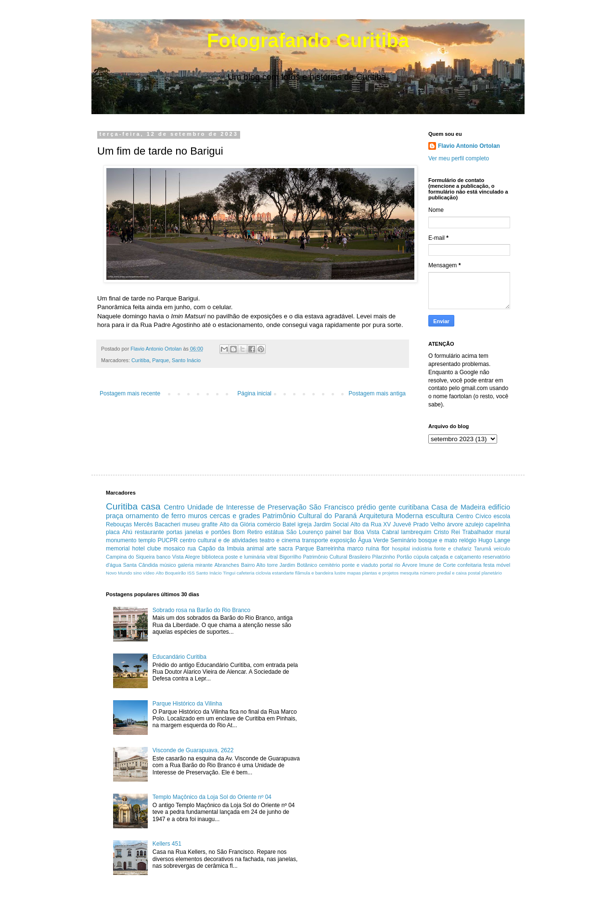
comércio (269, 524)
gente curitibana (404, 507)
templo (146, 540)
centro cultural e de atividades (218, 540)
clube (154, 548)
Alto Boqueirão (171, 572)
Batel (288, 524)
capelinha (498, 524)
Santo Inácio (186, 360)
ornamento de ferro (156, 516)
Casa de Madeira (458, 507)
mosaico (174, 548)
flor (386, 548)
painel (333, 532)
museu (191, 524)
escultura (439, 516)
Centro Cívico (473, 516)
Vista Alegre (186, 557)
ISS (190, 572)
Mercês (143, 524)
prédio (366, 507)
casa (151, 506)
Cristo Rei (447, 532)
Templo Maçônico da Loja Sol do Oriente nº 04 (212, 797)
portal (386, 565)
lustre (340, 572)
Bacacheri (167, 524)
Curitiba (140, 360)
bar (347, 532)
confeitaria (470, 565)
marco (355, 548)
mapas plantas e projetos (372, 572)
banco (163, 557)
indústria (422, 548)
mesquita (409, 572)
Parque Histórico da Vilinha (187, 703)
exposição (343, 540)
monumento (121, 540)
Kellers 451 (167, 843)
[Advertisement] (396, 658)
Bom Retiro (248, 532)
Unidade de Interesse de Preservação (247, 507)
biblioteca (213, 557)
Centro (174, 507)
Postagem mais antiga (377, 393)
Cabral (390, 532)
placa (113, 532)
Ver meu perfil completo (458, 158)
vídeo (148, 572)
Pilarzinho (383, 557)
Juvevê (402, 524)
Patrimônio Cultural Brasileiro (337, 557)
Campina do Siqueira (130, 557)
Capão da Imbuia (221, 548)
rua (192, 548)
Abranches (226, 565)
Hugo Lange (494, 540)
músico (168, 565)
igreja (304, 524)
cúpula (421, 557)
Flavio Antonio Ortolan (469, 146)
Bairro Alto (253, 565)
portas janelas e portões (199, 532)
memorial (117, 548)
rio (397, 565)
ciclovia (263, 572)
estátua (274, 532)
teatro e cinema (280, 540)
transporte (315, 540)
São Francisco (331, 507)
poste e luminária (245, 557)
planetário (492, 572)
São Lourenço (304, 532)
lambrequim (416, 532)
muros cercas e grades (224, 516)
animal (255, 548)
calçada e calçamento (456, 557)
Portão (404, 557)
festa (488, 565)
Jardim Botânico (298, 565)
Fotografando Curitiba (308, 40)
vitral (272, 557)
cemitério (329, 565)
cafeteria (246, 572)
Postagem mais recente (130, 393)
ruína (372, 548)
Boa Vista (366, 532)
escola (501, 516)
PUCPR (167, 540)
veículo (502, 548)
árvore (455, 524)
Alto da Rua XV (370, 524)
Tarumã (482, 548)
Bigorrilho (290, 557)
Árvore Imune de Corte (429, 565)
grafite (210, 524)
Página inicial (254, 393)
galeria (185, 565)
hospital (401, 548)
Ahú (127, 532)
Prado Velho (429, 524)
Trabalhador (477, 532)
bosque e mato (437, 540)
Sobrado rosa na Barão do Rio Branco (201, 610)
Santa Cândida (140, 565)
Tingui (229, 572)
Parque (160, 360)
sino (137, 572)
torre (272, 565)
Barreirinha (331, 548)
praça (114, 516)
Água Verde (373, 540)
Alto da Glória (237, 524)
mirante (204, 565)
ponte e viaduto (360, 565)
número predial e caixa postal (450, 572)
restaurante (149, 532)
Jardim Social (331, 524)
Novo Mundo (119, 572)
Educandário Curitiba (179, 657)
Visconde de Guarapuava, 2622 (193, 750)
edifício (499, 507)
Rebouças (119, 524)
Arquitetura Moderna (391, 516)
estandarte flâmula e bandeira (302, 572)
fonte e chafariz (453, 548)
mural (503, 532)
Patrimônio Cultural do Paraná (309, 516)
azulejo (474, 524)
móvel (503, 565)
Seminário (403, 540)
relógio (467, 540)
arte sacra (279, 548)
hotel (138, 548)
